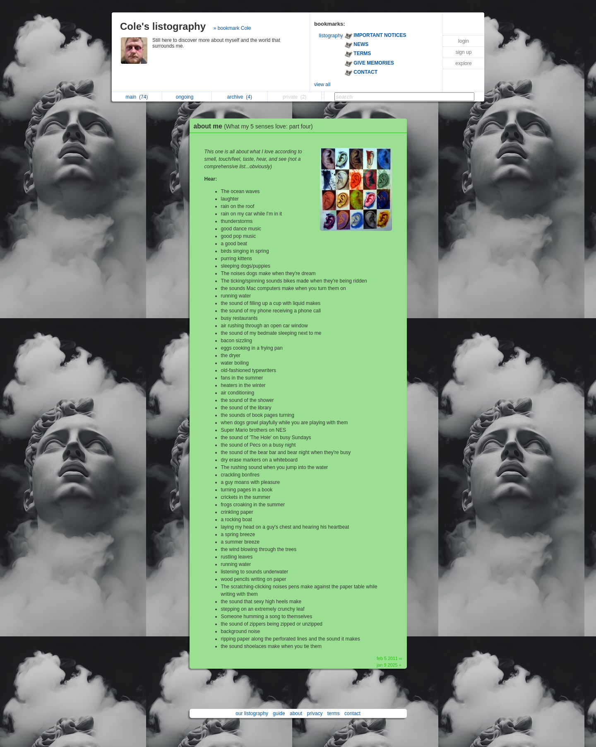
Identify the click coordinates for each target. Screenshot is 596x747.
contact (352, 713)
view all (322, 84)
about (296, 713)
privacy (314, 713)
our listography (252, 713)
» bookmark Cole (232, 28)
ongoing (187, 97)
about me (255, 126)
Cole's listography (163, 26)
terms (333, 713)
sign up (464, 52)
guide (279, 713)
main (136, 97)
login (463, 41)
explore (463, 63)
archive (239, 97)
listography (331, 36)
